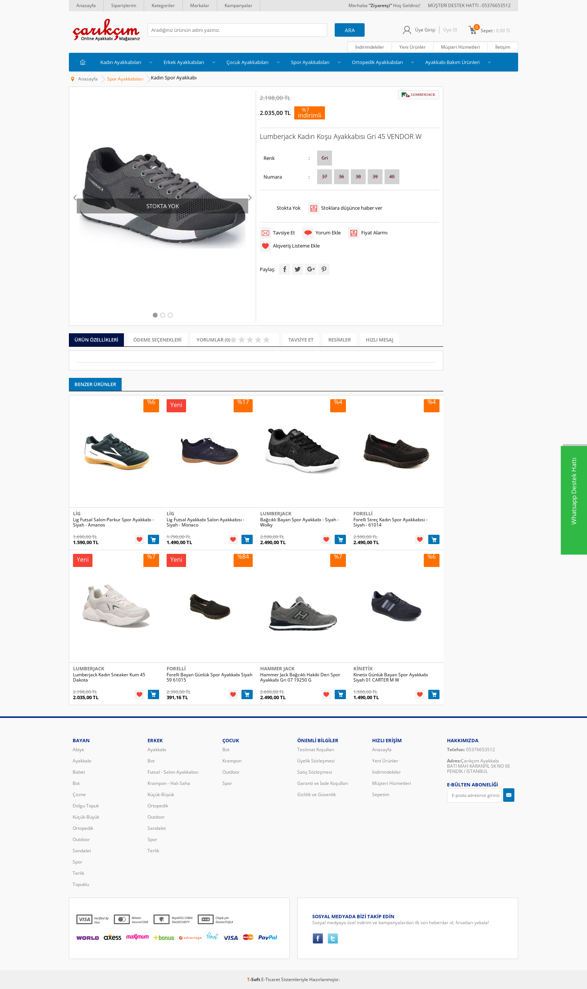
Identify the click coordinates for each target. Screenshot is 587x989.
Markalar (199, 5)
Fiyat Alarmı (374, 232)
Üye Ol (450, 30)
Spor (77, 862)
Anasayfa (86, 5)
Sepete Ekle (153, 539)
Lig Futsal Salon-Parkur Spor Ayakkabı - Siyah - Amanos (113, 522)
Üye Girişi (425, 30)
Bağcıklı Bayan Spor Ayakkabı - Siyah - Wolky (299, 522)
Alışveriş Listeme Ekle (296, 245)
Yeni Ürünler (412, 47)
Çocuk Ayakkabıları (247, 62)
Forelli (362, 513)
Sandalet (82, 850)
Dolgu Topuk (86, 806)
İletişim (502, 47)
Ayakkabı (82, 761)
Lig (76, 513)
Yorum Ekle (328, 232)
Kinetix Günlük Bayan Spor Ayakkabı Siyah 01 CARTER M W (390, 677)
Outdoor (81, 839)
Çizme (79, 794)
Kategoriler (163, 5)
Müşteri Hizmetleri (460, 47)
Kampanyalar (238, 5)
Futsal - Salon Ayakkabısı (172, 772)
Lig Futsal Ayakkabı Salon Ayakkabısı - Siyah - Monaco (205, 522)
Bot (76, 783)
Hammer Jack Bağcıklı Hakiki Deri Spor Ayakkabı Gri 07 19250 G (300, 677)
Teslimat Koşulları (315, 749)
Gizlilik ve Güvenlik (316, 794)
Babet (79, 772)
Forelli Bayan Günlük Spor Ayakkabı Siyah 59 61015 (209, 677)
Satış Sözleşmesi (314, 772)
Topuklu (81, 884)
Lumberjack (276, 513)
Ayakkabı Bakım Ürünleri (452, 62)
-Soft (254, 979)
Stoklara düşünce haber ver (351, 207)
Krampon (231, 761)
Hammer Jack (277, 668)
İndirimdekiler (369, 47)
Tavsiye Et (284, 232)
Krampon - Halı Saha (168, 783)
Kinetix (363, 668)
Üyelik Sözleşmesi (316, 761)
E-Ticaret (270, 979)
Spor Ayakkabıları (310, 62)
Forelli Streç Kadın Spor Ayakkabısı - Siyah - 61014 (390, 522)
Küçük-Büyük (86, 817)
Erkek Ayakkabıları (184, 62)
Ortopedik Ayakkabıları (377, 62)
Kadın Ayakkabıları (120, 62)
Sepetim (380, 794)
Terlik (78, 873)
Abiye (78, 749)
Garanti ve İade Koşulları (322, 783)
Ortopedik (83, 828)
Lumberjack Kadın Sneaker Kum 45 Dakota (109, 677)
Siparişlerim (123, 5)
